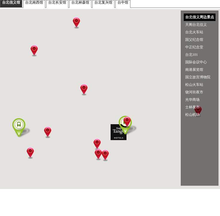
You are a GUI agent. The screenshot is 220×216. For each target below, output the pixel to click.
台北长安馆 (57, 2)
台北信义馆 (11, 2)
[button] (119, 136)
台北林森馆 (80, 2)
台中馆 (122, 2)
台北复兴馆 (103, 2)
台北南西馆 (34, 2)
